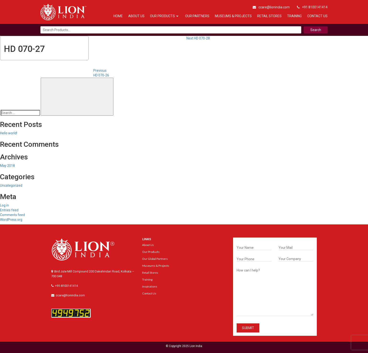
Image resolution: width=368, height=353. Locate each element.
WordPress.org (11, 220)
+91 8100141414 (312, 7)
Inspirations (149, 286)
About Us (136, 16)
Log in (4, 205)
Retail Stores (269, 16)
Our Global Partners (155, 259)
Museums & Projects (233, 16)
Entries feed (9, 210)
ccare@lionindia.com (271, 7)
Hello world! (8, 133)
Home (118, 16)
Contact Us (317, 16)
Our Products (162, 16)
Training (294, 16)
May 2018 (7, 166)
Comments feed (12, 215)
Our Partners (197, 16)
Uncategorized (11, 185)
